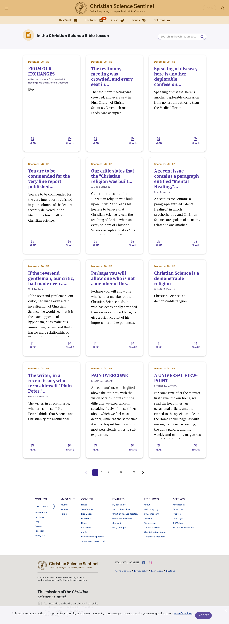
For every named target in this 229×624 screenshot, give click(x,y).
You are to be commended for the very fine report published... (49, 178)
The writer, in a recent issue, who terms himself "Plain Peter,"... (50, 383)
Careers (38, 526)
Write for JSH (41, 513)
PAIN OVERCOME (109, 375)
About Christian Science (155, 532)
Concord (116, 523)
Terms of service (123, 571)
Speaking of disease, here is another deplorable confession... (175, 76)
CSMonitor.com (151, 514)
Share (70, 141)
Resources (151, 499)
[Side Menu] (6, 8)
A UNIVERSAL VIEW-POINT (176, 378)
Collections (86, 528)
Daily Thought (119, 528)
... (127, 472)
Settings (179, 499)
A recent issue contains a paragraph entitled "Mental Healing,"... (176, 178)
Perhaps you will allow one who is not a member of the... (113, 278)
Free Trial (177, 514)
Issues (84, 505)
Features (118, 499)
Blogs (83, 523)
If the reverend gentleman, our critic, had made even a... (51, 278)
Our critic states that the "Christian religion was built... (112, 176)
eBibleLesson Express (122, 519)
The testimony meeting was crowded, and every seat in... (112, 76)
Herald (64, 514)
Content (87, 499)
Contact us (45, 506)
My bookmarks (119, 505)
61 (134, 472)
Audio (84, 532)
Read (33, 141)
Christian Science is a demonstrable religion (176, 278)
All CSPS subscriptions (183, 528)
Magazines (68, 499)
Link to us (39, 517)
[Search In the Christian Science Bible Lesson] (182, 37)
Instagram (40, 536)
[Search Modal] (222, 8)
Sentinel (64, 510)
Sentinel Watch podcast (92, 537)
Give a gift (178, 519)
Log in (209, 8)
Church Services (152, 528)
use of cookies (183, 614)
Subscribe (178, 510)
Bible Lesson (150, 523)
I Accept (203, 615)
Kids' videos (86, 514)
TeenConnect (87, 510)
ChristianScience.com (154, 537)
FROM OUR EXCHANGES (41, 71)
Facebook (39, 531)
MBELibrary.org (151, 510)
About (147, 505)
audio (93, 541)
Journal (64, 505)
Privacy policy (141, 571)
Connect (41, 499)
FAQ (37, 522)
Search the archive (121, 510)
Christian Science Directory (125, 514)
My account (178, 505)
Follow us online (127, 562)
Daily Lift (148, 519)
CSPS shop (178, 523)
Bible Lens (86, 519)
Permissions (157, 571)
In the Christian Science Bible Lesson (73, 35)
